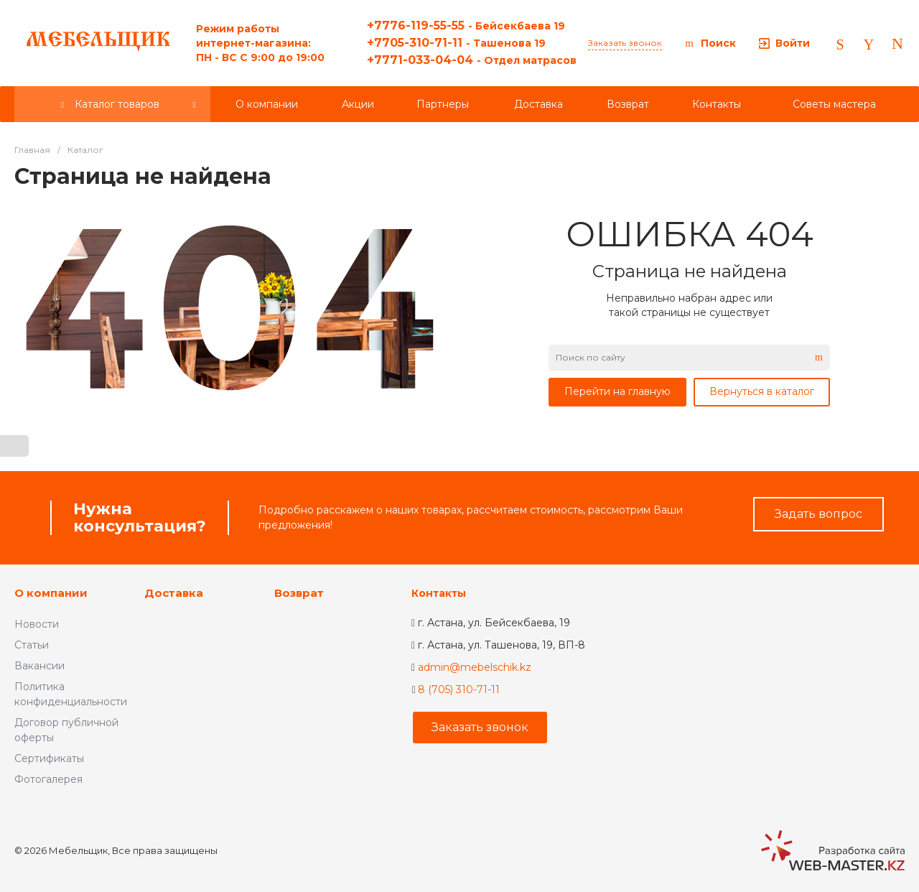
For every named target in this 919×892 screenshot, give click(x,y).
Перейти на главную (617, 391)
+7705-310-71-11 (456, 43)
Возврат (299, 593)
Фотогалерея (48, 779)
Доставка (173, 593)
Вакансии (39, 665)
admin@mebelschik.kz (474, 667)
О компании (51, 593)
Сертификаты (49, 758)
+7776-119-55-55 (466, 25)
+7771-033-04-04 (472, 60)
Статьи (31, 644)
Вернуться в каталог (761, 391)
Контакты (438, 593)
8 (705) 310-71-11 (459, 689)
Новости (36, 624)
